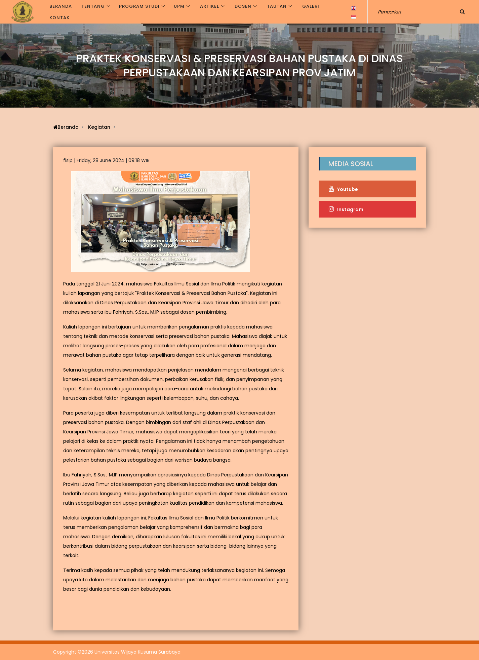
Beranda (60, 6)
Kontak (59, 17)
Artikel (209, 6)
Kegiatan (99, 127)
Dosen (243, 6)
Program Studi (139, 6)
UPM (179, 6)
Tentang (93, 6)
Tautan (277, 6)
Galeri (310, 6)
